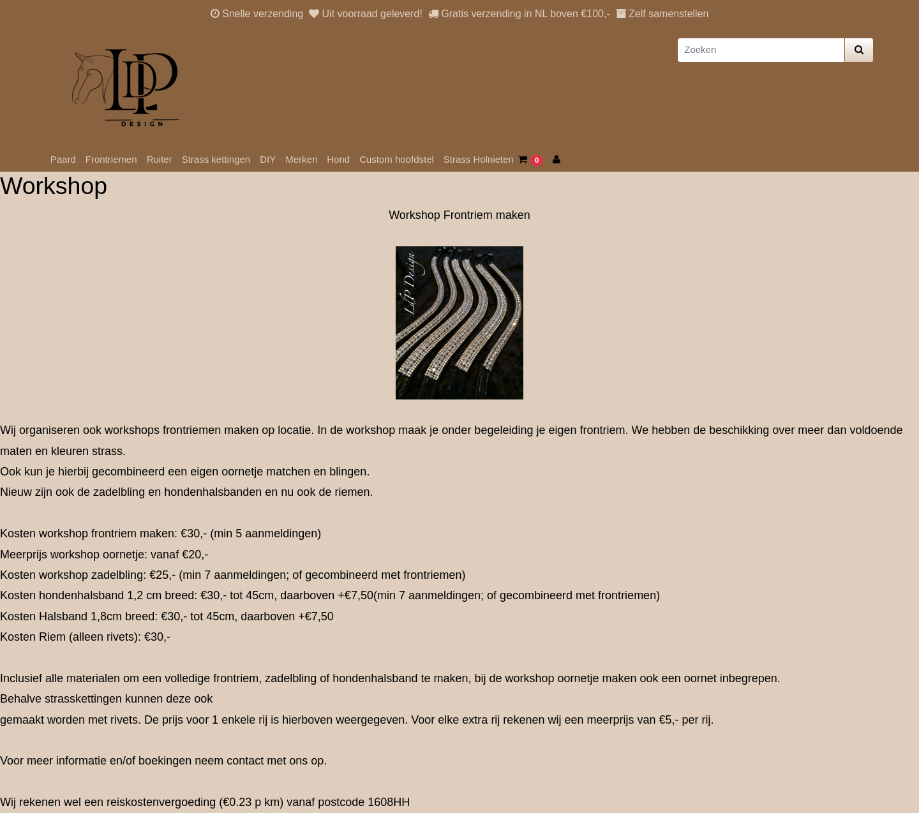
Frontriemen (111, 159)
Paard (63, 159)
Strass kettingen (216, 159)
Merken (301, 159)
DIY (268, 159)
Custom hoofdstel (396, 159)
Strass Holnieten (479, 159)
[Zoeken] (761, 50)
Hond (338, 159)
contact (245, 760)
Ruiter (159, 159)
